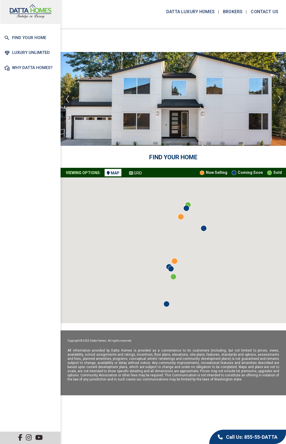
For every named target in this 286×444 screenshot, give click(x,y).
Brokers (232, 11)
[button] (203, 228)
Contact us (264, 11)
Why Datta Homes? (28, 68)
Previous (67, 99)
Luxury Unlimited (27, 53)
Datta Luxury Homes (190, 11)
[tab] (113, 172)
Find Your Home (25, 38)
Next (279, 99)
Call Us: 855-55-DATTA (247, 437)
